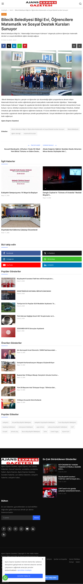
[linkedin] (32, 528)
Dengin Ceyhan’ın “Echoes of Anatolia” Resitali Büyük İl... (62, 194)
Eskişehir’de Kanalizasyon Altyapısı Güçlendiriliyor (35, 362)
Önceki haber (34, 145)
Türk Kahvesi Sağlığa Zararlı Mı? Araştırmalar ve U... (36, 316)
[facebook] (3, 528)
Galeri (78, 562)
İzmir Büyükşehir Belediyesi (67, 422)
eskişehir (5, 422)
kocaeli (5, 431)
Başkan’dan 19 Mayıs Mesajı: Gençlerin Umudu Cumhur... (38, 375)
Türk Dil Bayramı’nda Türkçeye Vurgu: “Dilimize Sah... (36, 387)
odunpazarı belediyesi (26, 427)
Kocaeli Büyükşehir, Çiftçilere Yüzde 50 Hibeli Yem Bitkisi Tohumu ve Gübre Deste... (22, 150)
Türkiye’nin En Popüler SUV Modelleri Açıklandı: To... (36, 303)
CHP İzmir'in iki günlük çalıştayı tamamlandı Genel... (69, 490)
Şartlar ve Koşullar (60, 559)
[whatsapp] (21, 528)
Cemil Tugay (54, 431)
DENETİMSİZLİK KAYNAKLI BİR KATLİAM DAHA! (34, 291)
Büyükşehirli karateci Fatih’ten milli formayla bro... (35, 279)
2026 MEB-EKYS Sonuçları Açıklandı (30, 328)
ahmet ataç (14, 431)
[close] (42, 559)
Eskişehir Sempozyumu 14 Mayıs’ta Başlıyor (19, 193)
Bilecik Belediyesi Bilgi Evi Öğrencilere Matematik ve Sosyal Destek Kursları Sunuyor (37, 129)
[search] (80, 3)
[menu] (2, 3)
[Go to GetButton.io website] (5, 581)
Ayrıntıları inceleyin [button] (25, 570)
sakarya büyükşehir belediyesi (57, 427)
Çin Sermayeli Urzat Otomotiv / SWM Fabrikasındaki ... (37, 350)
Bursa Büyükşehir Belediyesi (31, 431)
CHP (72, 427)
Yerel (11, 10)
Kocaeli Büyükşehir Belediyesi (21, 422)
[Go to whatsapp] (5, 577)
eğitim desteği (15, 133)
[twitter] (9, 528)
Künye (71, 562)
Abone (36, 518)
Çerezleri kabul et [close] (23, 576)
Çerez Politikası (74, 559)
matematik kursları (30, 133)
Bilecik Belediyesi (73, 129)
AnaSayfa (4, 10)
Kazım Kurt (65, 431)
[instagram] (15, 528)
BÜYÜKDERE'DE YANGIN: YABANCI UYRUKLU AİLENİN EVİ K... (69, 467)
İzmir (45, 431)
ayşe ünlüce (40, 427)
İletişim (48, 559)
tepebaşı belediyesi (9, 427)
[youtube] (27, 528)
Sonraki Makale (50, 145)
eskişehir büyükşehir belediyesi (45, 422)
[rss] (3, 534)
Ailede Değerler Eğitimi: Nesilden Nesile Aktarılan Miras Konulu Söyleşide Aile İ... (62, 150)
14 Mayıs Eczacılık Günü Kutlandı (29, 400)
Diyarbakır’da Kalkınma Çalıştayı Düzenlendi (19, 230)
